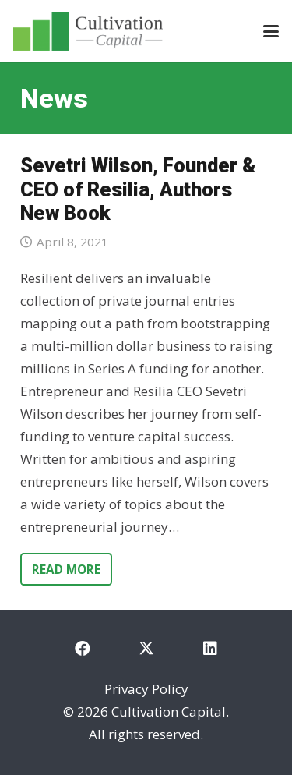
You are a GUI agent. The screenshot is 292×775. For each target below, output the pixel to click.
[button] (270, 31)
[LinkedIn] (210, 648)
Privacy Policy (146, 689)
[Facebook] (82, 648)
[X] (146, 648)
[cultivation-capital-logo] (88, 31)
